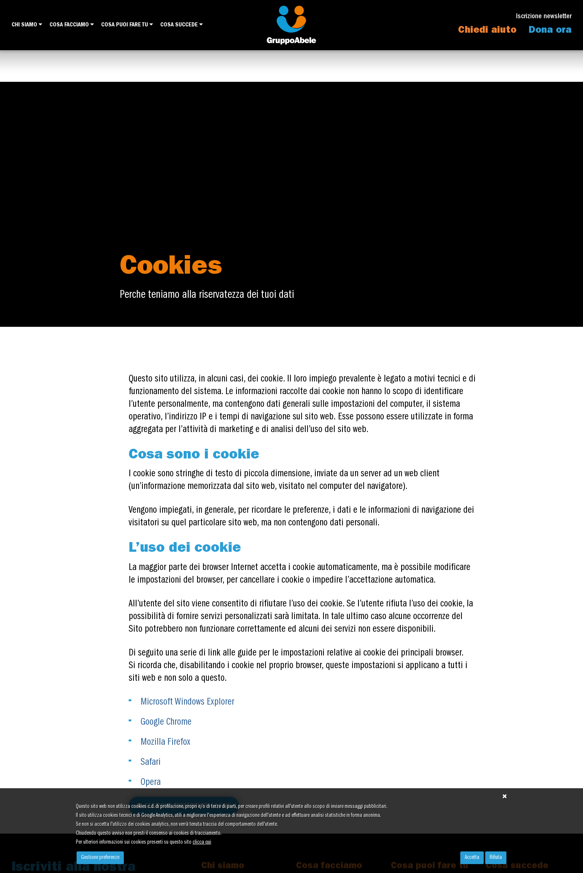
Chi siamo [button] (27, 24)
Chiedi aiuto (487, 31)
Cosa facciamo (71, 24)
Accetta (472, 858)
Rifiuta (496, 858)
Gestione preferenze (100, 858)
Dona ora (550, 31)
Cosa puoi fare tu (127, 24)
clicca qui (202, 842)
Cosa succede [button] (181, 24)
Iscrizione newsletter (543, 16)
